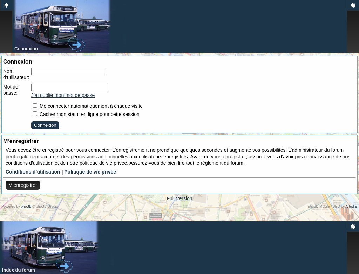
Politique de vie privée (90, 172)
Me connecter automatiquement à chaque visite (88, 106)
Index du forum (18, 270)
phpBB (26, 206)
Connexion (26, 48)
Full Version (179, 198)
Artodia (351, 206)
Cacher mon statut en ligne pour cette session (86, 114)
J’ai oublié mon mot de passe (63, 95)
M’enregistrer (22, 185)
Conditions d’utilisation (33, 172)
